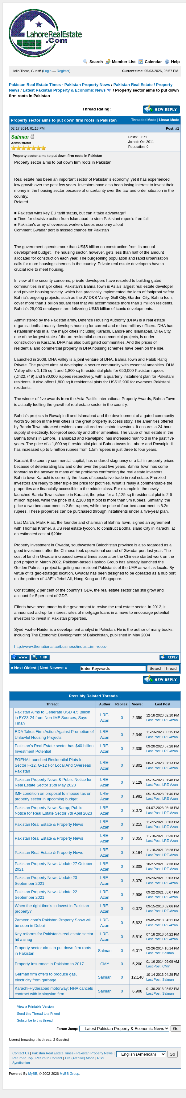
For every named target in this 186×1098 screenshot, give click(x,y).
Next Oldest (25, 667)
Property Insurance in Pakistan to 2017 (49, 964)
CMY (104, 964)
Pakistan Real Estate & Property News (49, 824)
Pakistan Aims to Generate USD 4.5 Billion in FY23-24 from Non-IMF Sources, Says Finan (52, 718)
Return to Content (48, 1058)
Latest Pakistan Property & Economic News (64, 90)
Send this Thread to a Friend (38, 1013)
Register (63, 71)
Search (93, 61)
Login (47, 71)
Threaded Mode (143, 120)
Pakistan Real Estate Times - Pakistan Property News (60, 84)
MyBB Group (69, 1073)
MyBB (32, 1073)
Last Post (153, 720)
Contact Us (20, 1053)
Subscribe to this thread (35, 1020)
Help (172, 61)
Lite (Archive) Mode (79, 1058)
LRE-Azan (170, 720)
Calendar (150, 61)
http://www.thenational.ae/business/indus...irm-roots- (60, 646)
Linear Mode (169, 120)
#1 (177, 128)
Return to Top (22, 1058)
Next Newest (52, 667)
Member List (120, 61)
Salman (105, 950)
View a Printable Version (35, 1006)
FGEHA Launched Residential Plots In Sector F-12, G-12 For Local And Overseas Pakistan (53, 765)
